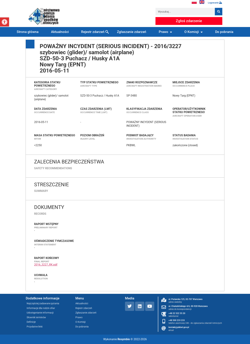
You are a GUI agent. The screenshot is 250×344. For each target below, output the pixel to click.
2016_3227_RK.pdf (45, 264)
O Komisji (193, 32)
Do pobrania (224, 32)
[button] (4, 21)
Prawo (165, 32)
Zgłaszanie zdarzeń (131, 32)
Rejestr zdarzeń (92, 32)
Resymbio (124, 339)
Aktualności (60, 32)
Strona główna (27, 32)
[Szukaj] (218, 11)
